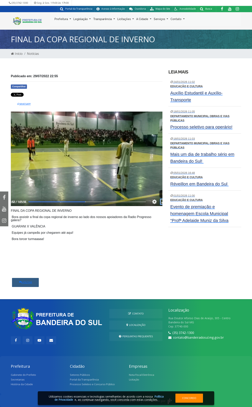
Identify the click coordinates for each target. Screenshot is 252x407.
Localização (135, 325)
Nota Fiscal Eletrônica (141, 375)
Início (17, 53)
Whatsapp (24, 104)
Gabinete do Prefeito (23, 375)
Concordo (189, 398)
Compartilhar (19, 86)
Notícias (33, 53)
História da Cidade (22, 384)
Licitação (134, 379)
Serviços (160, 19)
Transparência (103, 19)
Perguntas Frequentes (136, 336)
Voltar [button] (25, 282)
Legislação (81, 19)
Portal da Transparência (84, 379)
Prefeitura (62, 19)
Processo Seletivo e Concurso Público (92, 384)
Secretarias (18, 379)
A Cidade (142, 19)
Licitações (124, 19)
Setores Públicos (80, 375)
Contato (176, 19)
